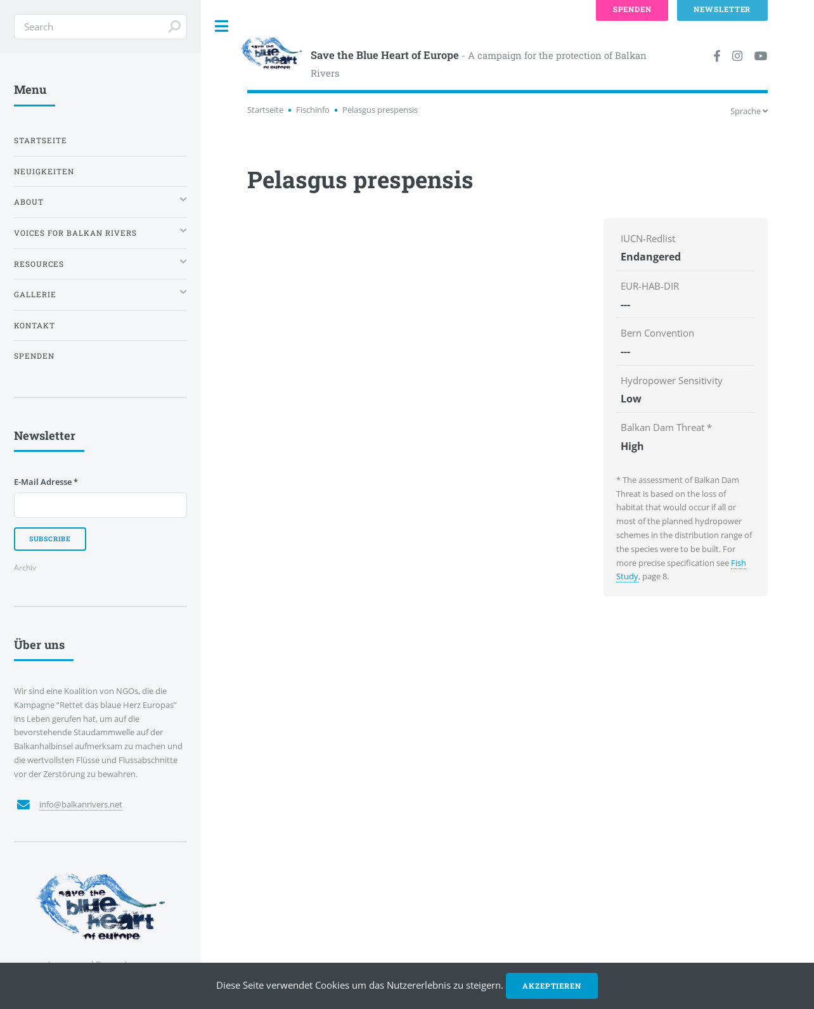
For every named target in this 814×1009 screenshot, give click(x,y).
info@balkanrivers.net (80, 804)
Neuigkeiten (44, 171)
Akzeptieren (551, 986)
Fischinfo (313, 109)
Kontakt (34, 325)
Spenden (34, 356)
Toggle (222, 26)
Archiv (25, 567)
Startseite (265, 109)
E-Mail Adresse (46, 481)
